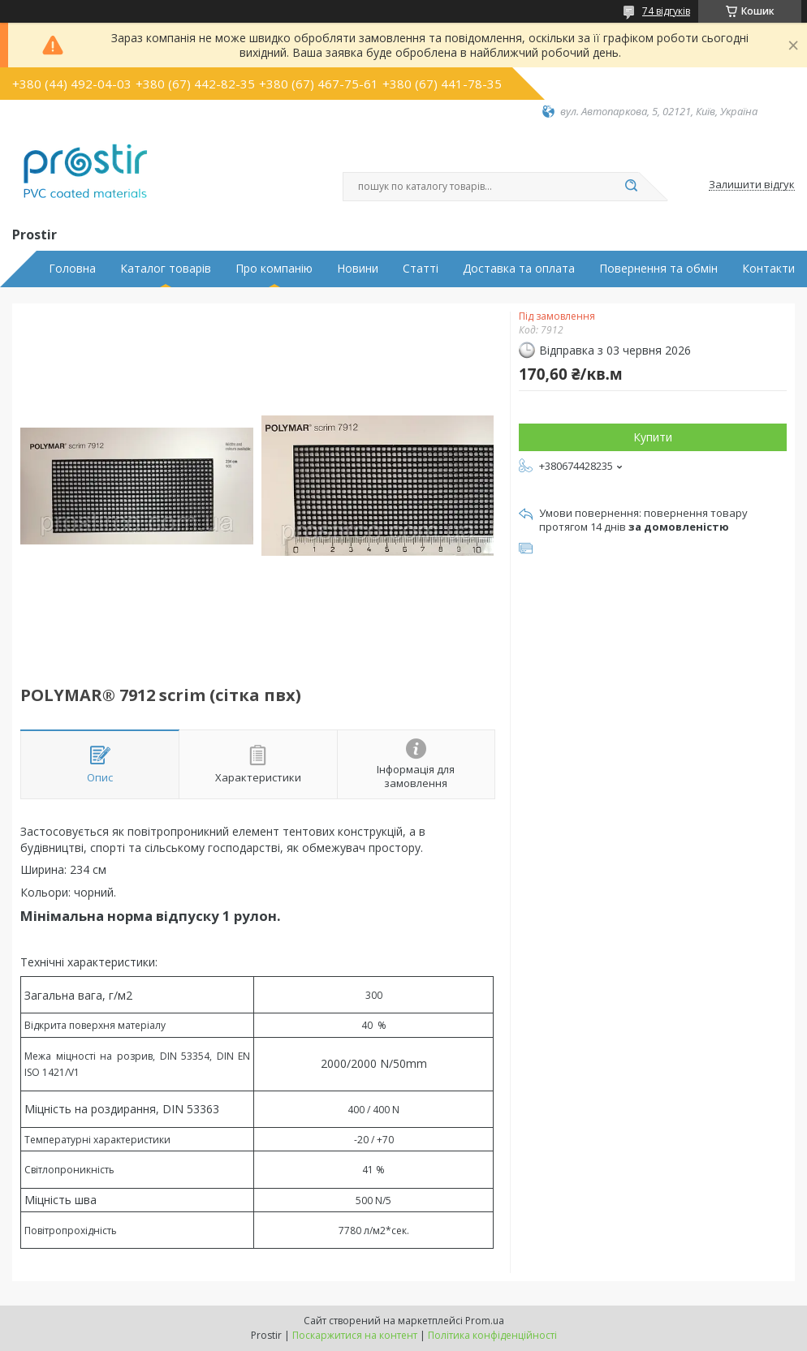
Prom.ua (484, 1320)
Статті (420, 268)
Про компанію (274, 268)
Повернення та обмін (658, 268)
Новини (357, 268)
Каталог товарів (165, 268)
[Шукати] (631, 186)
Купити (652, 437)
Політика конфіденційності (492, 1335)
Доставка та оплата (519, 268)
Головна (72, 268)
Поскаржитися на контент (354, 1335)
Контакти (768, 268)
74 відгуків (666, 11)
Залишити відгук (752, 185)
